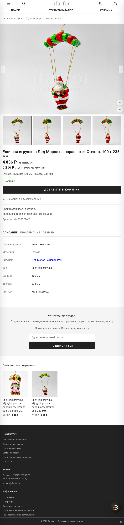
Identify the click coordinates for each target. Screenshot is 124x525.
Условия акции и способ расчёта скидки (27, 213)
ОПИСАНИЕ (10, 232)
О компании (9, 497)
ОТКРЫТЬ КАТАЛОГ (61, 10)
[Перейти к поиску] (24, 3)
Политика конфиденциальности (19, 510)
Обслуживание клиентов (15, 439)
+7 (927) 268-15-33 (21, 475)
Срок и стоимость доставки (19, 209)
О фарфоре (8, 501)
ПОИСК (15, 10)
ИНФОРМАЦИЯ (30, 232)
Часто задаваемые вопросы (17, 457)
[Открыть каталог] (9, 3)
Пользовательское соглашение (18, 515)
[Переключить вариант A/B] (120, 521)
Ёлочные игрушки (13, 18)
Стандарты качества (13, 506)
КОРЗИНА (106, 10)
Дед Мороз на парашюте (47, 260)
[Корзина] (115, 3)
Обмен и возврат (11, 453)
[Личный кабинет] (100, 3)
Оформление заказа (13, 444)
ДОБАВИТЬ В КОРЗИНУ (62, 189)
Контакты (7, 461)
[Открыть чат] (115, 507)
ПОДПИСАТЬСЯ (62, 345)
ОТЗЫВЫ (49, 232)
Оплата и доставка (12, 448)
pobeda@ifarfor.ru (11, 483)
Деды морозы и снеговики (44, 18)
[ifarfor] (62, 3)
